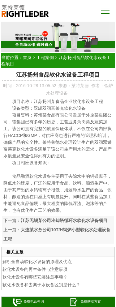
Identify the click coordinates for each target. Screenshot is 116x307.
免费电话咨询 (28, 302)
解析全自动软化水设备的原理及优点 (37, 261)
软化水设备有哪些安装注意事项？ (34, 277)
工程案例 (45, 57)
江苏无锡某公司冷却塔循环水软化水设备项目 (64, 220)
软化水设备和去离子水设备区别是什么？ (41, 284)
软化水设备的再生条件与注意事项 (34, 269)
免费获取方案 (85, 302)
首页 (27, 57)
